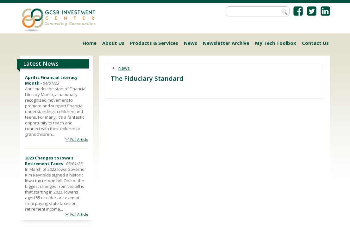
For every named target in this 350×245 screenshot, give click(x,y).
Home (90, 43)
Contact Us (315, 43)
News (190, 43)
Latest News (41, 63)
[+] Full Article (76, 139)
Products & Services (154, 43)
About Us (113, 43)
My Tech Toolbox (275, 43)
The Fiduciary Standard (147, 78)
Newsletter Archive (226, 43)
